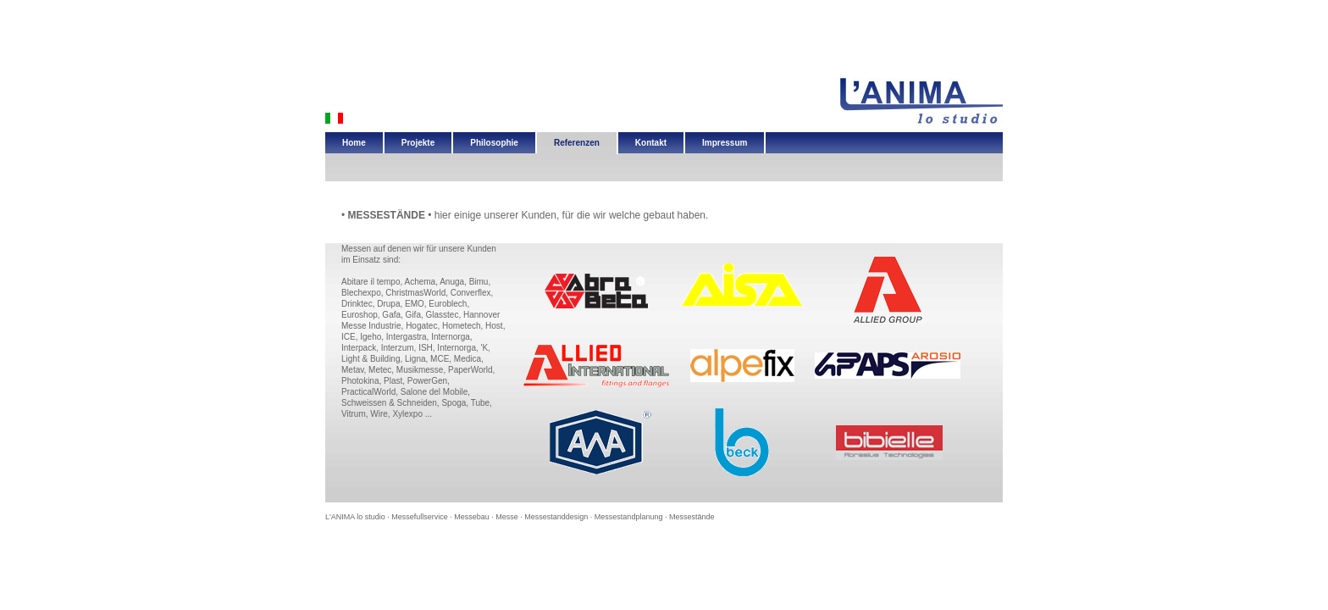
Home (354, 142)
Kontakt (651, 142)
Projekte (417, 142)
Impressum (724, 142)
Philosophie (494, 142)
